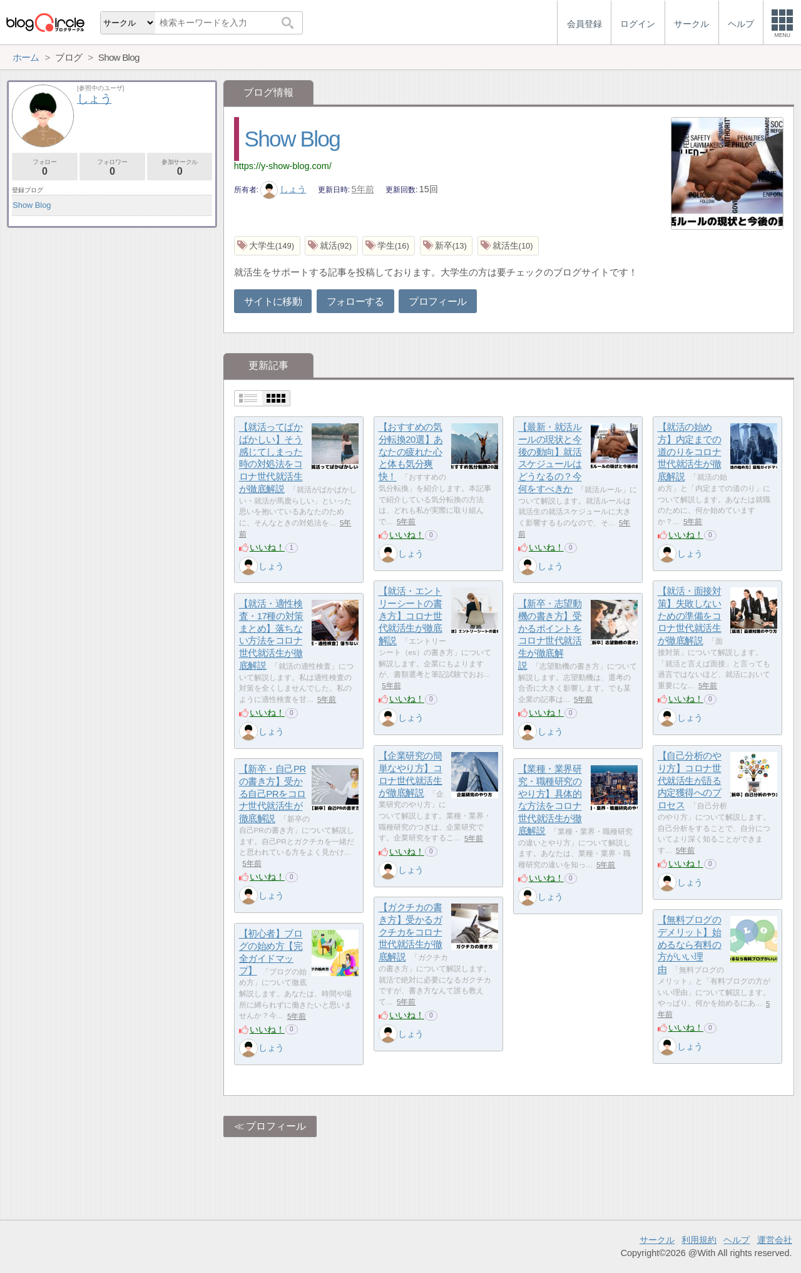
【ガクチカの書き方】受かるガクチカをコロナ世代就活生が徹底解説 (410, 932)
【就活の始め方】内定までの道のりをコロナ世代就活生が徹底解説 (690, 452)
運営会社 (774, 1240)
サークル (657, 1240)
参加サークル (180, 167)
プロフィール (437, 301)
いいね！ (267, 547)
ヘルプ (736, 1240)
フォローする (355, 301)
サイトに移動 (273, 301)
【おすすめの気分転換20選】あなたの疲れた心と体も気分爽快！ (411, 452)
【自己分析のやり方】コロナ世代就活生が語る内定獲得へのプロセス (690, 781)
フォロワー (112, 167)
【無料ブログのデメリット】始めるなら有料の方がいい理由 (690, 945)
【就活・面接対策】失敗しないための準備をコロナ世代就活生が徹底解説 (690, 616)
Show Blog (292, 138)
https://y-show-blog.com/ (283, 166)
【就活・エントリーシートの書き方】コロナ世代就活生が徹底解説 (410, 616)
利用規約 (699, 1240)
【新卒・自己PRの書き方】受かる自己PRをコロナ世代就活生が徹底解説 (272, 794)
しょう (283, 189)
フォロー (45, 167)
